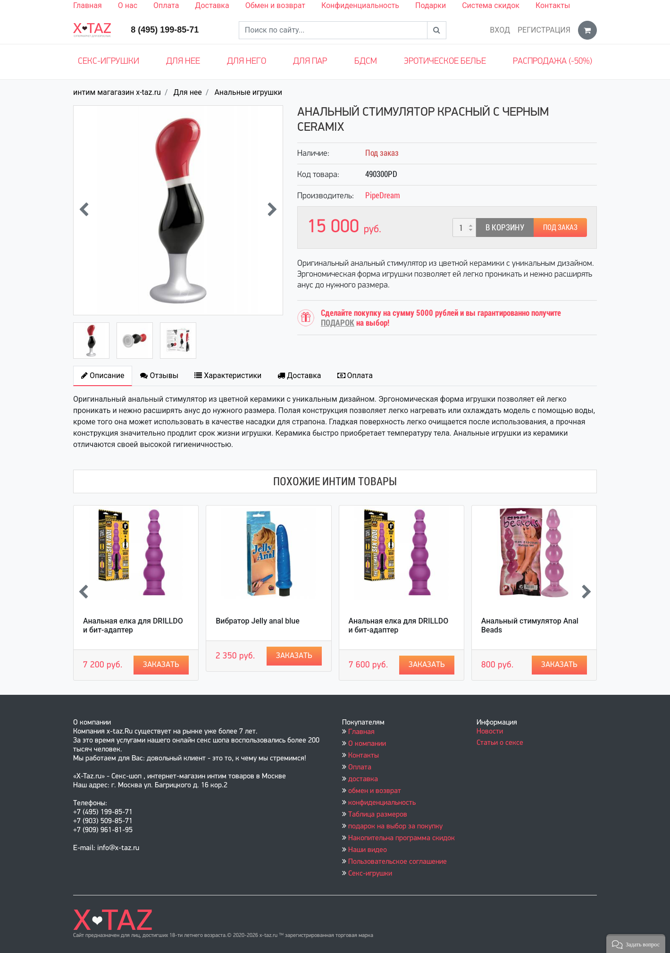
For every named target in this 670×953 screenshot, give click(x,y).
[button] (635, 943)
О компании (367, 744)
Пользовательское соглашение (397, 862)
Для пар (310, 61)
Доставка (212, 5)
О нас (127, 5)
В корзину (505, 227)
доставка (363, 779)
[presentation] (83, 210)
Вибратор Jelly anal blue (258, 620)
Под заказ (560, 227)
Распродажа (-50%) (552, 61)
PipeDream (382, 195)
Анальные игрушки (248, 92)
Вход (500, 29)
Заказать (161, 665)
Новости (490, 731)
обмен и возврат (374, 791)
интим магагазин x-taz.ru (117, 92)
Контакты (553, 5)
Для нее (183, 61)
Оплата (166, 5)
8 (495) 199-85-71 (165, 29)
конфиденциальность (382, 803)
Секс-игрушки (108, 61)
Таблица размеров (377, 814)
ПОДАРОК (337, 323)
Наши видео (367, 850)
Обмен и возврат (275, 5)
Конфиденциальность (360, 5)
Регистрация (544, 29)
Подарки (430, 5)
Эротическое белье (445, 61)
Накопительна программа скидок (401, 838)
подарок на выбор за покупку (395, 826)
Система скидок (490, 5)
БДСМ (365, 61)
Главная (87, 5)
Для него (246, 61)
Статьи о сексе (500, 743)
